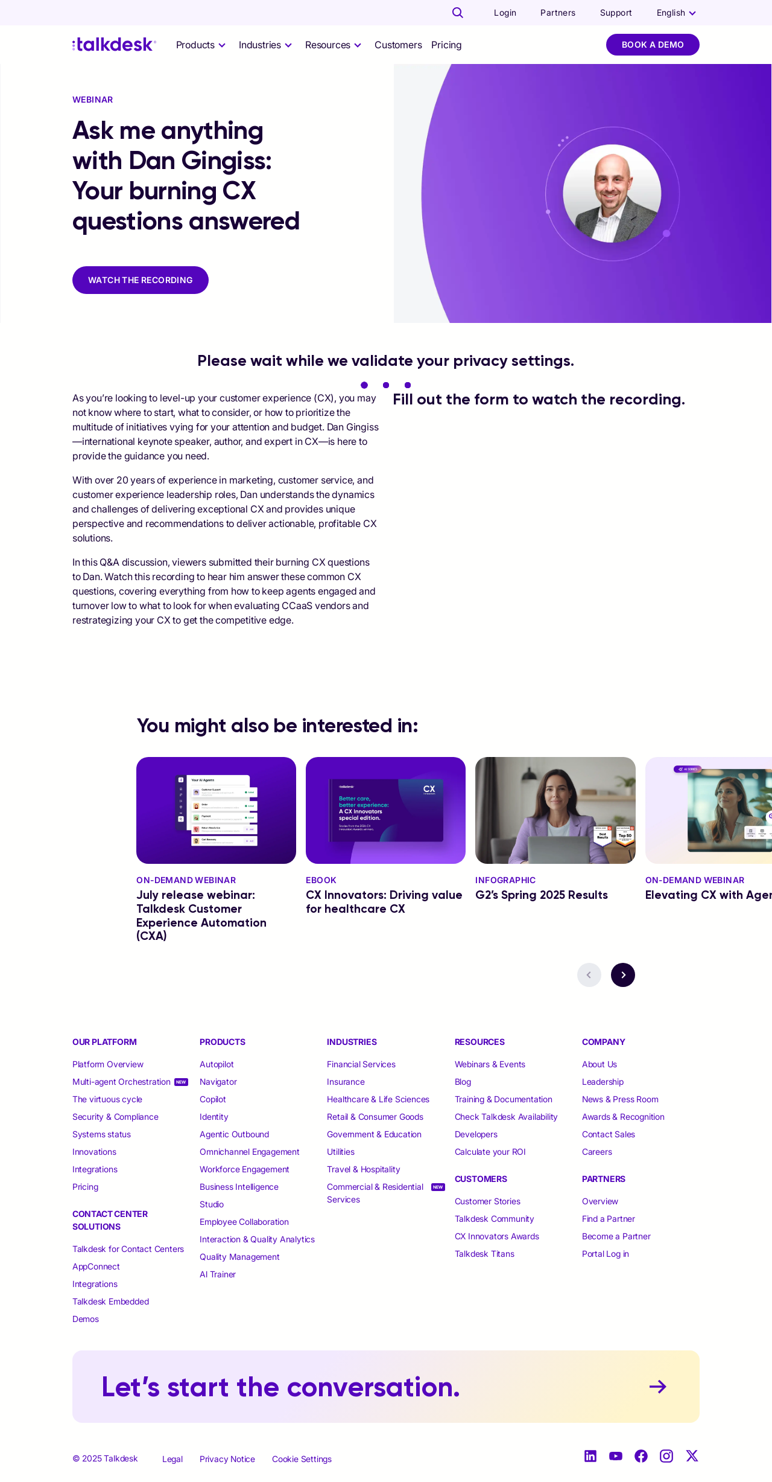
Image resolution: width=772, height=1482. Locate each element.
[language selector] (678, 12)
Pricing (446, 45)
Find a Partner (608, 1218)
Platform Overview (108, 1064)
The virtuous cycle (107, 1099)
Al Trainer (218, 1274)
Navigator (218, 1081)
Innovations (94, 1151)
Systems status (101, 1134)
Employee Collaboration (244, 1221)
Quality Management (239, 1256)
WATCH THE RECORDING (140, 280)
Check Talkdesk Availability (506, 1116)
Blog (463, 1081)
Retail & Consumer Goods (375, 1116)
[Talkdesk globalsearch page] (458, 12)
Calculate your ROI (490, 1151)
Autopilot (218, 1064)
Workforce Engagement (245, 1169)
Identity (214, 1116)
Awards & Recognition (623, 1116)
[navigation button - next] (623, 975)
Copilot (213, 1099)
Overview (600, 1201)
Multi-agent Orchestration (121, 1081)
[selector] (202, 44)
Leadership (603, 1081)
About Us (599, 1064)
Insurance (345, 1081)
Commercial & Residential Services (375, 1192)
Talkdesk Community (494, 1218)
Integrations (95, 1169)
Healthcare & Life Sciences (378, 1099)
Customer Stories (487, 1201)
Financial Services (361, 1064)
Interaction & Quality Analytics (257, 1239)
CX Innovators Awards (497, 1236)
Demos (85, 1319)
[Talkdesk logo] (114, 44)
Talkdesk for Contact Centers (128, 1249)
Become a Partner (616, 1236)
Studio (212, 1204)
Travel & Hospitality (363, 1169)
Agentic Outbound (234, 1134)
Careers (597, 1151)
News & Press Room (620, 1099)
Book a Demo (653, 44)
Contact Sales (608, 1134)
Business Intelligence (239, 1186)
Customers (398, 45)
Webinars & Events (490, 1064)
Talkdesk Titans (484, 1253)
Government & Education (374, 1134)
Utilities (340, 1151)
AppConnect (96, 1266)
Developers (476, 1134)
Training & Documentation (503, 1099)
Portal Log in (605, 1253)
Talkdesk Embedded (111, 1301)
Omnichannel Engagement (250, 1151)
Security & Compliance (115, 1116)
